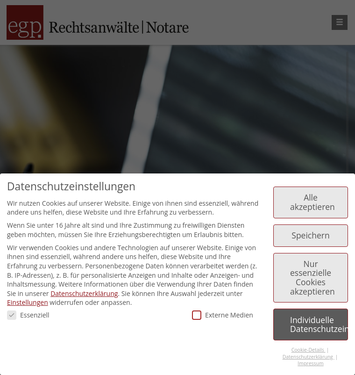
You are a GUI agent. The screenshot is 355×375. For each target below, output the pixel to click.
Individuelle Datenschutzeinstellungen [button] (319, 324)
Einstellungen (27, 302)
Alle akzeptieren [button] (312, 202)
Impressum (310, 363)
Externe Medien (222, 314)
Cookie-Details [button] (308, 349)
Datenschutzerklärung (84, 293)
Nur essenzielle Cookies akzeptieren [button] (312, 277)
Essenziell (28, 314)
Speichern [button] (310, 235)
